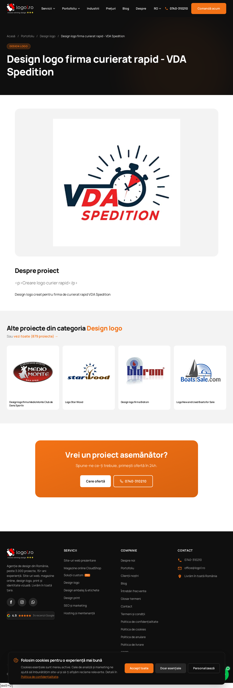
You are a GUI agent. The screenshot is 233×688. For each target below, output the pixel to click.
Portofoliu (71, 8)
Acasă (11, 36)
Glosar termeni (131, 599)
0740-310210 (176, 8)
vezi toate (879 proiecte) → (36, 336)
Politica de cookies (133, 629)
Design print (72, 598)
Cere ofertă (95, 481)
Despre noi (128, 560)
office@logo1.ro (194, 568)
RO (157, 8)
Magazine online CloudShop (82, 568)
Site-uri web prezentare (80, 560)
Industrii (93, 8)
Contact (126, 606)
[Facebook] (11, 602)
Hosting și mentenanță (79, 613)
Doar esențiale (170, 668)
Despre (141, 8)
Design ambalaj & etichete (81, 590)
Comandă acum (209, 8)
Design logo (47, 36)
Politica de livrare (132, 645)
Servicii (48, 8)
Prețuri (111, 8)
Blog (126, 8)
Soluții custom (77, 575)
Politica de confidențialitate (139, 622)
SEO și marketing (75, 605)
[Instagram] (22, 602)
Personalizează (204, 668)
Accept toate (139, 668)
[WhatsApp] (33, 602)
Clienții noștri (130, 576)
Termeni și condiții (133, 614)
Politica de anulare (133, 637)
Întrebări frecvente (133, 591)
